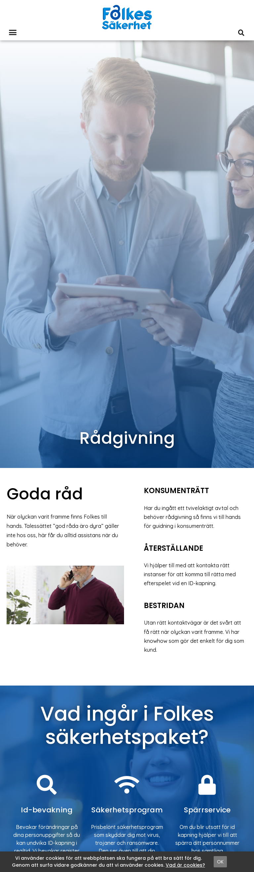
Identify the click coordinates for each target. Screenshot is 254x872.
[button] (13, 32)
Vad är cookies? (185, 865)
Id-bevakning (46, 810)
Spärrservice (207, 810)
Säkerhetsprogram (127, 810)
